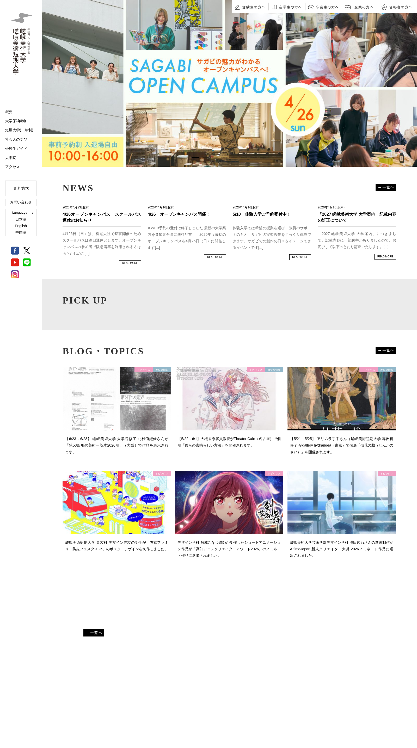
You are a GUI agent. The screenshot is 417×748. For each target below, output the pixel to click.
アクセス (12, 167)
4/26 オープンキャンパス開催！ (179, 214)
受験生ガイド (16, 148)
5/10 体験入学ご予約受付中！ (262, 214)
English (21, 226)
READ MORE (130, 263)
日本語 (20, 219)
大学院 (10, 158)
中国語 (20, 232)
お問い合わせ (21, 202)
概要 (9, 112)
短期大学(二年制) (19, 130)
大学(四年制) (15, 121)
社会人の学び (16, 139)
